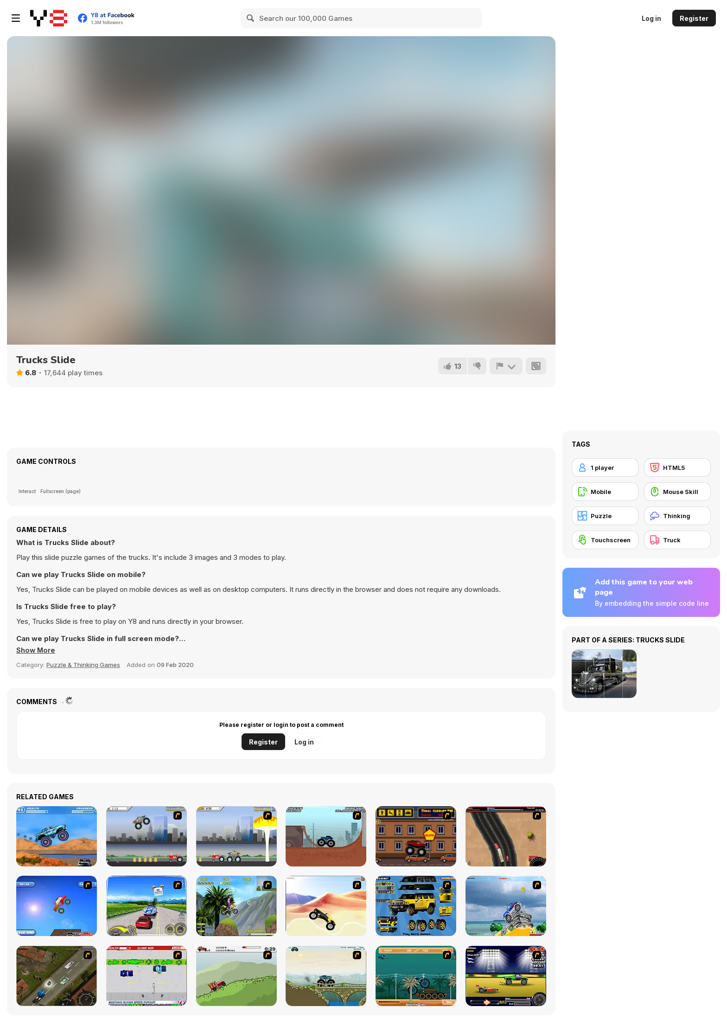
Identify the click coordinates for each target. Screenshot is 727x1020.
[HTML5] (677, 467)
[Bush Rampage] (416, 976)
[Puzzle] (605, 516)
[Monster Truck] (326, 906)
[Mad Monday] (146, 976)
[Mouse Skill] (677, 491)
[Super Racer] (506, 906)
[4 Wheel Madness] (56, 836)
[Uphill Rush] (236, 906)
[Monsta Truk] (56, 906)
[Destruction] (236, 836)
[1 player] (605, 467)
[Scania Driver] (56, 976)
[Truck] (677, 540)
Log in (651, 18)
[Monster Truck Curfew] (416, 836)
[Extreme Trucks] (326, 976)
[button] (36, 650)
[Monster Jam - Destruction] (146, 836)
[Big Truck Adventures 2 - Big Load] (236, 976)
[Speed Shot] (146, 906)
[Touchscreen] (605, 540)
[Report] (506, 366)
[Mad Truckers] (506, 836)
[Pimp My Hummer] (416, 906)
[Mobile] (605, 491)
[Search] (251, 18)
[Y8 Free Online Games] (49, 18)
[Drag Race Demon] (506, 976)
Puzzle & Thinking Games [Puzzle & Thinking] (83, 664)
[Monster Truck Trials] (326, 836)
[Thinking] (677, 516)
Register (694, 18)
